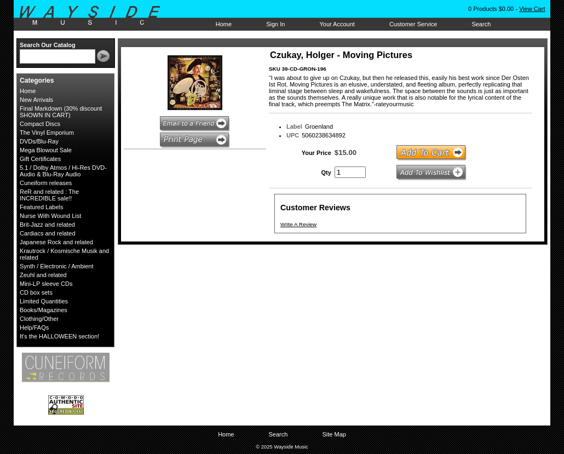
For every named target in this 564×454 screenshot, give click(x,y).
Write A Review (298, 224)
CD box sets (36, 292)
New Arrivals (36, 99)
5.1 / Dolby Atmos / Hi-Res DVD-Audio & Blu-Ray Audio (63, 170)
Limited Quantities (44, 301)
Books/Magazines (43, 310)
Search (481, 24)
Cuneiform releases (46, 183)
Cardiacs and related (48, 233)
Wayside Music (95, 16)
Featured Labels (42, 207)
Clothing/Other (39, 318)
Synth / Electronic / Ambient (57, 266)
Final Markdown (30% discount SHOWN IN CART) (61, 111)
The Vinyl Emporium (47, 132)
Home (224, 24)
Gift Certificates (40, 159)
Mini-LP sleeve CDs (46, 283)
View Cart (532, 8)
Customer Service (413, 24)
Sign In (275, 24)
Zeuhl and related (43, 275)
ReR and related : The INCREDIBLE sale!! (49, 195)
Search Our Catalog (48, 45)
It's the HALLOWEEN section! (59, 336)
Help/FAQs (34, 327)
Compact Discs (40, 123)
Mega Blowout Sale (46, 150)
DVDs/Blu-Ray (39, 141)
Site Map (334, 434)
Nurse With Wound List (50, 215)
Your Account (336, 24)
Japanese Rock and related (56, 242)
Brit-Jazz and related (47, 224)
